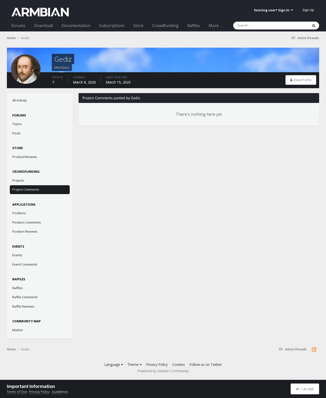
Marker (17, 330)
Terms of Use (17, 391)
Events (17, 255)
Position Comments (26, 222)
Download (43, 25)
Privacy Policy (157, 364)
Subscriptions (111, 25)
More (214, 25)
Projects (18, 180)
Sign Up (308, 10)
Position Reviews (25, 231)
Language (113, 364)
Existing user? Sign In (273, 10)
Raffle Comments (25, 297)
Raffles (193, 25)
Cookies (178, 364)
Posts (16, 133)
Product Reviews (24, 157)
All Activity (19, 100)
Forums (18, 25)
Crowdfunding (165, 25)
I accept (305, 388)
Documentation (76, 25)
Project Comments (25, 189)
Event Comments (24, 264)
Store (138, 25)
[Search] (258, 25)
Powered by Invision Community (163, 371)
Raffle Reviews (23, 306)
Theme (134, 364)
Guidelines (60, 391)
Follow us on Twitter (205, 364)
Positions (19, 213)
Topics (17, 124)
